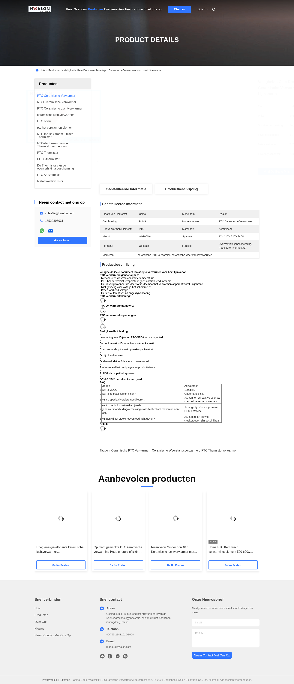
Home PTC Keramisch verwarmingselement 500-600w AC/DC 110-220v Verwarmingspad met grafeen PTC (231, 550)
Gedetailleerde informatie (126, 189)
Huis (69, 9)
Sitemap (65, 679)
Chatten (179, 9)
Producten (95, 9)
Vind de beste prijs (199, 171)
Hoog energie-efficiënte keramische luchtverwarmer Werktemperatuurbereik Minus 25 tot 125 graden (60, 550)
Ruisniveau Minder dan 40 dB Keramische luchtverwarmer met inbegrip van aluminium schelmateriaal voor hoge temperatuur (172, 550)
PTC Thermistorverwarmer (219, 450)
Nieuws (39, 628)
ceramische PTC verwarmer (130, 450)
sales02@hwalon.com (59, 213)
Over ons (80, 9)
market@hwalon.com (118, 646)
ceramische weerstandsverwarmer (175, 450)
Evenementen (114, 9)
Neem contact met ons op (143, 9)
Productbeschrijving (181, 189)
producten (41, 615)
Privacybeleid (50, 679)
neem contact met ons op (212, 655)
